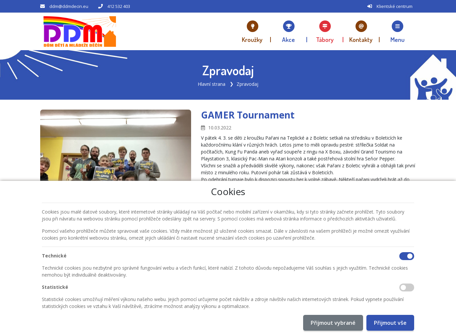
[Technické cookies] (406, 256)
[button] (398, 31)
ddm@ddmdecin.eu (68, 6)
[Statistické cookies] (406, 287)
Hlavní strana (211, 84)
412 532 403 (118, 6)
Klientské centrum (395, 6)
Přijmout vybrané (333, 322)
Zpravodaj (247, 84)
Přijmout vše (390, 322)
